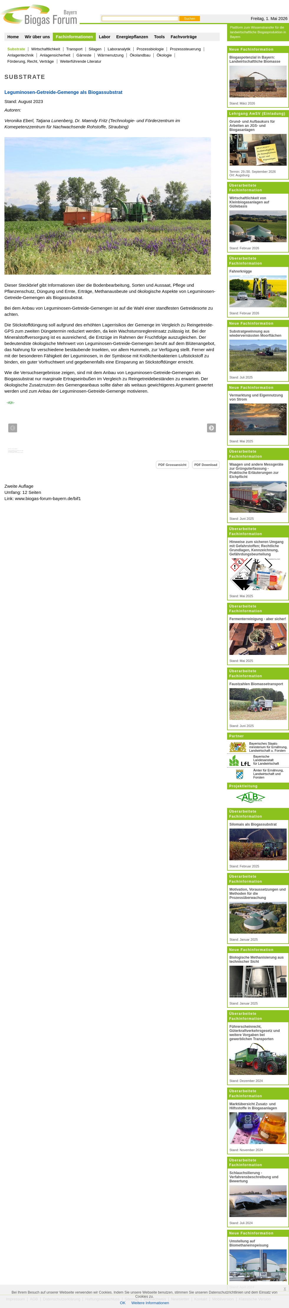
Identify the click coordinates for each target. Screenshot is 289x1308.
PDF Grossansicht (172, 465)
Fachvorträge (184, 36)
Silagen (95, 49)
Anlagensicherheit (55, 55)
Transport (74, 49)
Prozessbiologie (150, 49)
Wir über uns (37, 36)
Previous (12, 428)
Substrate (16, 49)
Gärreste (83, 55)
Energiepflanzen (132, 36)
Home (13, 36)
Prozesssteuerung (185, 49)
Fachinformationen (74, 36)
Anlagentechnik (20, 55)
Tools (159, 36)
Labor (104, 36)
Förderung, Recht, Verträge (30, 61)
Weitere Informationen (150, 1303)
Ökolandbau (140, 55)
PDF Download (205, 465)
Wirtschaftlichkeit (45, 49)
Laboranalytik (119, 49)
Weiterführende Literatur (80, 61)
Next (211, 428)
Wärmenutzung (111, 55)
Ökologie (164, 55)
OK (123, 1303)
